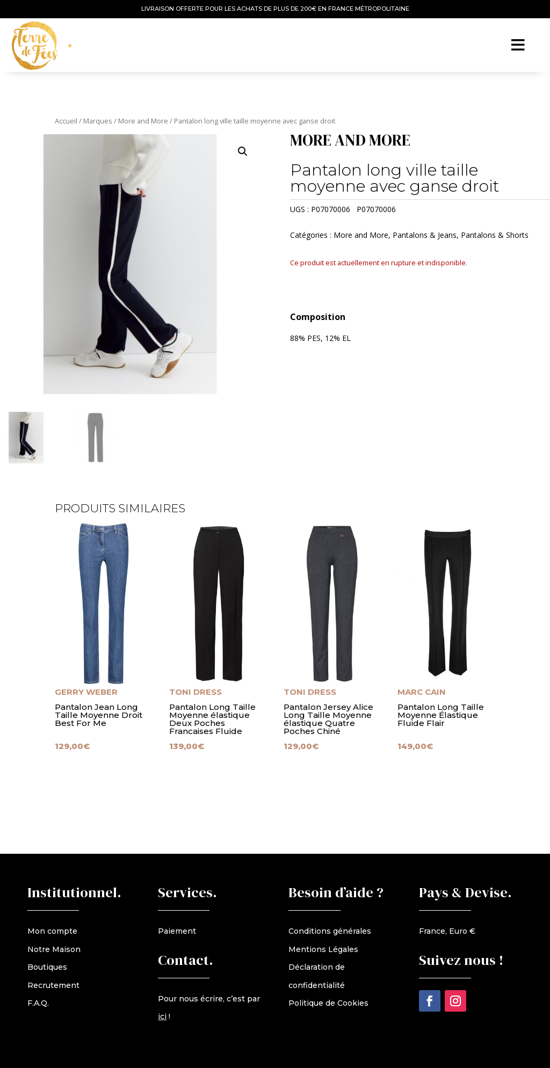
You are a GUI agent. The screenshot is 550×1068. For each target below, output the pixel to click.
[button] (242, 151)
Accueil (66, 121)
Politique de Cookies (328, 1003)
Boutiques (47, 967)
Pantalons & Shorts (495, 235)
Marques (97, 121)
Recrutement (53, 985)
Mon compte (52, 931)
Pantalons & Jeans (425, 235)
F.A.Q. (38, 1003)
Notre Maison (54, 949)
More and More (143, 121)
